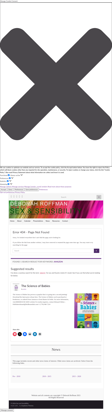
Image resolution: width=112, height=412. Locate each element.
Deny (10, 190)
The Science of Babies (35, 286)
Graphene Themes (27, 406)
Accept (3, 190)
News (48, 221)
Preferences (19, 190)
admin (24, 289)
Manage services (18, 187)
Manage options (6, 187)
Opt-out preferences (7, 192)
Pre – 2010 (16, 376)
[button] (56, 84)
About (19, 221)
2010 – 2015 (46, 376)
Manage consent (7, 410)
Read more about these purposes (59, 187)
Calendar (27, 221)
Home (12, 221)
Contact (65, 221)
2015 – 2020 (76, 376)
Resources (56, 221)
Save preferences (32, 190)
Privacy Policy (20, 192)
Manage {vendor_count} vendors (35, 187)
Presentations (38, 221)
